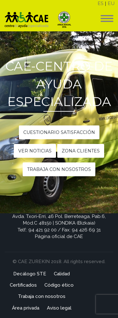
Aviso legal (59, 308)
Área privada (25, 308)
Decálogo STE (29, 274)
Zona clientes (81, 151)
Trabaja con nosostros (59, 169)
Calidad (62, 274)
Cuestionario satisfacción (59, 132)
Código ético (59, 285)
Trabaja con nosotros (41, 296)
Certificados (23, 285)
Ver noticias (35, 151)
